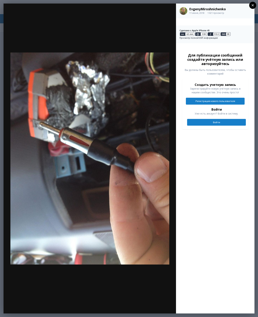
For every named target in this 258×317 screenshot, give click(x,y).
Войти (216, 122)
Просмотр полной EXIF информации (199, 37)
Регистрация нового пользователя (215, 101)
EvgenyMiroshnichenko (207, 9)
